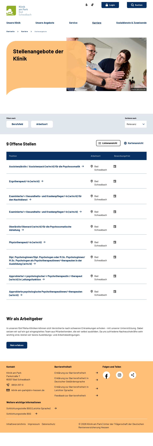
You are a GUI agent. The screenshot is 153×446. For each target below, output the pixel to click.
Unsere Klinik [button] (13, 22)
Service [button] (73, 22)
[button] (137, 5)
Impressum (34, 423)
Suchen (138, 5)
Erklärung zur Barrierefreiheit (70, 372)
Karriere (24, 31)
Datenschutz (48, 423)
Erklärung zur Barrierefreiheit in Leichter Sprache (71, 388)
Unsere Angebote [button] (45, 22)
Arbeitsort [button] (42, 124)
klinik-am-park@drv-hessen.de (27, 390)
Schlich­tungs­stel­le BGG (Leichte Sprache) (28, 408)
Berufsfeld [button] (17, 124)
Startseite (10, 31)
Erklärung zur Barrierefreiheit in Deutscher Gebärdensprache (71, 380)
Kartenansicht (135, 143)
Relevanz (131, 124)
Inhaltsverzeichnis (16, 423)
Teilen (133, 375)
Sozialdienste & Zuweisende (131, 22)
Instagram (120, 373)
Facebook (107, 373)
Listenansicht (109, 143)
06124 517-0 (17, 384)
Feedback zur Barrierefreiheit (70, 395)
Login (110, 5)
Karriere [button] (96, 22)
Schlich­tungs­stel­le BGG (18, 413)
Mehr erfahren (16, 345)
